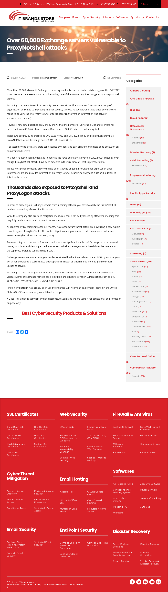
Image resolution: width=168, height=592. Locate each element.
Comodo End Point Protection (97, 544)
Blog (133, 109)
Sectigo (135, 243)
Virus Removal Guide (142, 356)
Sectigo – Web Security (67, 459)
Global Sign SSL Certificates (15, 428)
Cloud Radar (137, 118)
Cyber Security (91, 17)
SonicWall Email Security (43, 543)
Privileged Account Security (44, 492)
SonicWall (136, 220)
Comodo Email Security (15, 554)
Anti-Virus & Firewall (142, 98)
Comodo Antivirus (149, 444)
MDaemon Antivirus (118, 445)
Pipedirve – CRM (121, 506)
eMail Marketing (139, 160)
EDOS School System (120, 499)
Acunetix (136, 376)
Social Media (138, 341)
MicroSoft (137, 311)
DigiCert (136, 233)
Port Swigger (138, 212)
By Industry (137, 17)
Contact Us (152, 17)
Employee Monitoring (143, 175)
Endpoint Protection (145, 553)
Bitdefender (119, 452)
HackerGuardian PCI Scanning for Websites (69, 438)
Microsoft (118, 512)
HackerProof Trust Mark (96, 428)
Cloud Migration (121, 561)
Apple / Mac (138, 266)
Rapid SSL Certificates (40, 436)
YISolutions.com (26, 582)
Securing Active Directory (15, 492)
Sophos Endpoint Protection (69, 555)
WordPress (137, 346)
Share (10, 332)
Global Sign (137, 238)
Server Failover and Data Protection (123, 553)
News (133, 204)
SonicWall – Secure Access (44, 509)
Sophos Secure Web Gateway (95, 447)
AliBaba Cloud (138, 90)
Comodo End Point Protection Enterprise (70, 545)
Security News (139, 336)
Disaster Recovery (140, 152)
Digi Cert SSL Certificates (41, 428)
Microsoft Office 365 (68, 501)
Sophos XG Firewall (123, 427)
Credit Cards (138, 286)
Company (64, 17)
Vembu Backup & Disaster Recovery (149, 562)
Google (135, 296)
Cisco (134, 281)
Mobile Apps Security (142, 193)
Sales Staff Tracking (150, 498)
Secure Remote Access (15, 500)
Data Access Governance (137, 128)
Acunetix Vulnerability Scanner (66, 449)
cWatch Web (67, 427)
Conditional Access (17, 508)
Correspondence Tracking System (122, 491)
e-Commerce (138, 291)
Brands (76, 17)
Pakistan (136, 321)
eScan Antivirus (148, 435)
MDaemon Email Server (69, 510)
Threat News (137, 261)
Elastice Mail (138, 165)
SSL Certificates (139, 228)
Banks (135, 276)
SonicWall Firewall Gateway (150, 428)
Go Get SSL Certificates (13, 453)
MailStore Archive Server (96, 510)
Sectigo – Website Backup (96, 459)
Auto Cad (145, 506)
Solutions (108, 17)
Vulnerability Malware (143, 367)
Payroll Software (149, 489)
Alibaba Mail (66, 491)
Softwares (122, 17)
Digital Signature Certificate (16, 445)
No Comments (112, 77)
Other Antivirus (148, 452)
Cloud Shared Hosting (94, 501)
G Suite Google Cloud (95, 493)
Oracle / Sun (138, 316)
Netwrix (136, 137)
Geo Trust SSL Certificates (14, 436)
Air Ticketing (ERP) (123, 484)
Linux (134, 306)
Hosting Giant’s (139, 301)
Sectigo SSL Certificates (40, 445)
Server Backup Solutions (120, 545)
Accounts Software (150, 484)
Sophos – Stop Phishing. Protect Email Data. (16, 545)
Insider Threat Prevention (41, 500)
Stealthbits (137, 142)
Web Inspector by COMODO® (96, 436)
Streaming (136, 253)
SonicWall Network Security (123, 436)
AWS (134, 271)
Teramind (137, 183)
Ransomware (138, 326)
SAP (134, 331)
